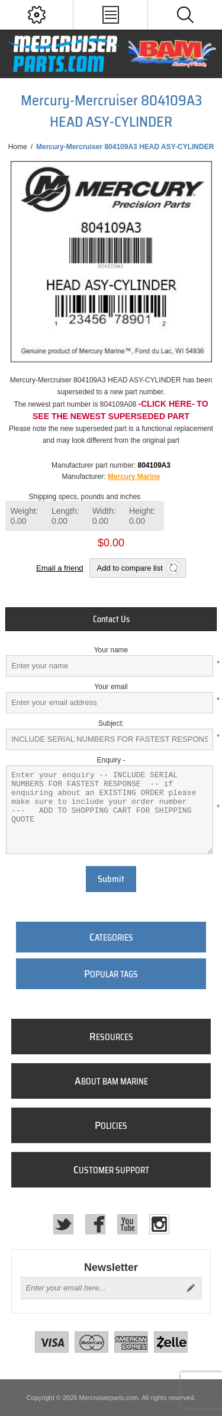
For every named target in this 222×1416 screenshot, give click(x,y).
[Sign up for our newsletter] (100, 1288)
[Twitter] (63, 1224)
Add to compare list (130, 568)
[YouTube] (127, 1224)
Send (190, 1288)
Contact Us (111, 619)
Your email (110, 687)
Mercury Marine (134, 476)
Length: (65, 516)
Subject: (111, 723)
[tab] (110, 619)
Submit (111, 879)
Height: (142, 516)
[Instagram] (159, 1224)
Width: (104, 516)
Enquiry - (110, 760)
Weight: (24, 516)
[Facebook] (95, 1224)
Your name (111, 650)
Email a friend (59, 568)
